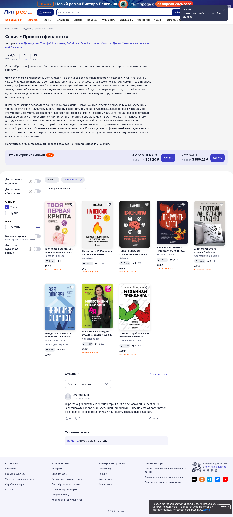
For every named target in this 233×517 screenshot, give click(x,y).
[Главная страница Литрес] (18, 12)
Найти (176, 12)
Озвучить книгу (60, 494)
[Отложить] (72, 204)
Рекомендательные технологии (163, 482)
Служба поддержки (16, 484)
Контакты (10, 468)
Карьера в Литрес (15, 473)
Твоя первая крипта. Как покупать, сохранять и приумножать (58, 250)
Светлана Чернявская (206, 255)
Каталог (45, 12)
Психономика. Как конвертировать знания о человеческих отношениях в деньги (134, 252)
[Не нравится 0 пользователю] (78, 418)
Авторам (57, 468)
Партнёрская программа (66, 484)
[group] (116, 396)
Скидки (78, 19)
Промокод (32, 19)
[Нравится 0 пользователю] (68, 418)
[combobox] (114, 12)
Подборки (91, 19)
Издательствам (60, 463)
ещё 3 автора (13, 47)
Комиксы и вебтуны (177, 19)
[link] (112, 395)
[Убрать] (55, 180)
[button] (224, 10)
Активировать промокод (112, 463)
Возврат (10, 489)
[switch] (37, 181)
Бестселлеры (105, 468)
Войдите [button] (72, 440)
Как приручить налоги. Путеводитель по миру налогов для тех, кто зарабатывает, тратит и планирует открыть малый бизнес (172, 249)
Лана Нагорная (90, 338)
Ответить (155, 418)
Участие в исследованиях (19, 479)
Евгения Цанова (166, 254)
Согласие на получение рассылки (164, 477)
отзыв (25, 59)
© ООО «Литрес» (116, 511)
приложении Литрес (216, 466)
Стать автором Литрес (64, 489)
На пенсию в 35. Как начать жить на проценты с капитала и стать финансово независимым (97, 253)
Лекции (158, 19)
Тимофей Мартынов (130, 340)
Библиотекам (59, 473)
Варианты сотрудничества (67, 479)
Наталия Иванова (55, 255)
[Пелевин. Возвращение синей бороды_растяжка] (116, 4)
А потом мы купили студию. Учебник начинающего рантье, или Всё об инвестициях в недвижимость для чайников (209, 250)
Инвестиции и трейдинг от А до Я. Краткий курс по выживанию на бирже (97, 333)
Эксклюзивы (126, 19)
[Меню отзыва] (165, 418)
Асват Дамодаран (55, 340)
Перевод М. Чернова (56, 344)
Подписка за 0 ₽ (13, 19)
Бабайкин (87, 258)
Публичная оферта (156, 463)
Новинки (46, 19)
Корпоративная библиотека (68, 499)
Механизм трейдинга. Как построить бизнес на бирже (134, 335)
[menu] (68, 188)
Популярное (62, 19)
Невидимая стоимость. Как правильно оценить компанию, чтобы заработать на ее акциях (59, 335)
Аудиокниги (108, 19)
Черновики (143, 19)
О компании (12, 463)
